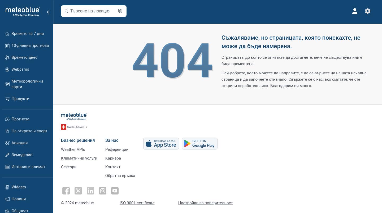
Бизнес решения (78, 140)
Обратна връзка (120, 175)
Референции (116, 149)
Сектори (68, 167)
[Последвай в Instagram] (103, 191)
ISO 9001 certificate (137, 203)
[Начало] (21, 11)
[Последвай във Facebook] (66, 191)
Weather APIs (73, 149)
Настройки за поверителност (205, 203)
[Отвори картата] (120, 11)
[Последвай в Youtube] (115, 191)
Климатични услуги (79, 158)
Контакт (112, 167)
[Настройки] (368, 11)
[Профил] (355, 11)
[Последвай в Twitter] (78, 191)
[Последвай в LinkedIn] (90, 191)
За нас (112, 140)
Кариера (113, 158)
